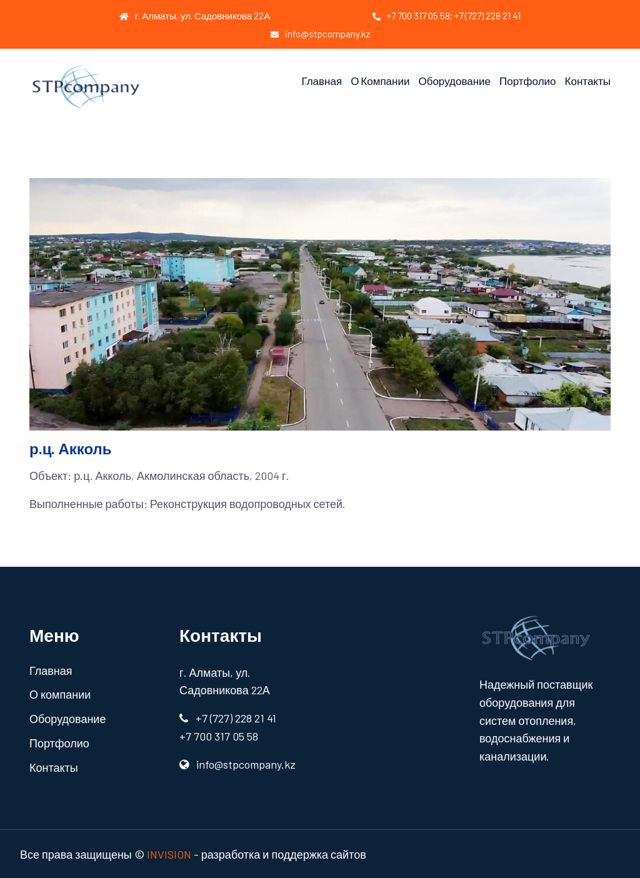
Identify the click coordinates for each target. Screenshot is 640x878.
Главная (321, 80)
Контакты (588, 80)
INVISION (169, 854)
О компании (380, 80)
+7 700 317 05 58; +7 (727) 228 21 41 (446, 15)
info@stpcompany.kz (320, 33)
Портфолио (527, 80)
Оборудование (454, 80)
